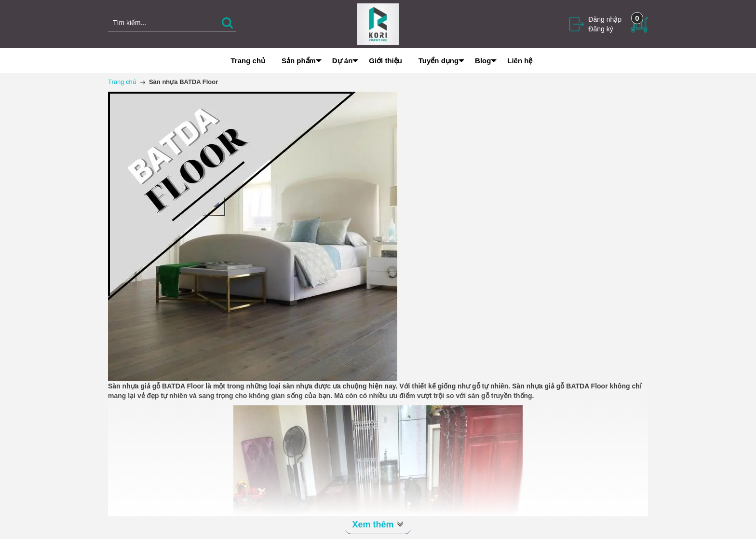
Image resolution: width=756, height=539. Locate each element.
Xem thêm (378, 524)
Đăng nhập (604, 19)
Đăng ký (600, 29)
